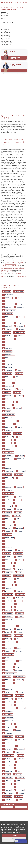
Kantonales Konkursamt (7, 267)
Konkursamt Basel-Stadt (10, 263)
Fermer (14, 841)
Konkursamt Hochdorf (16, 273)
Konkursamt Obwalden (21, 276)
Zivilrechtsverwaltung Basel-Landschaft (10, 265)
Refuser (14, 838)
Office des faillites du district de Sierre (15, 262)
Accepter (14, 835)
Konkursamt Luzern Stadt (7, 271)
